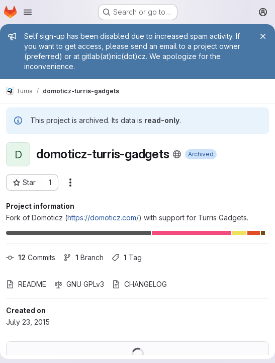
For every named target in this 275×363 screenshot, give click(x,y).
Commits (30, 257)
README (26, 284)
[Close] (263, 36)
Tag (127, 257)
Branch (83, 257)
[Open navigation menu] (28, 12)
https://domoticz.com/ (103, 217)
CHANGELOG (139, 284)
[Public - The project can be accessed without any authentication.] (177, 154)
